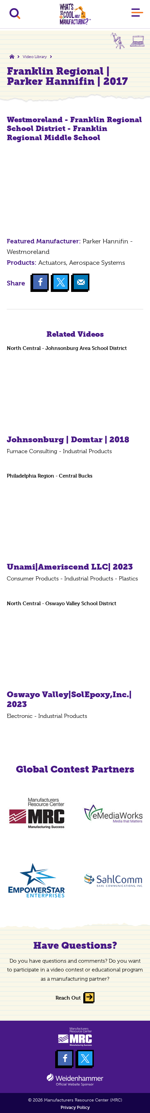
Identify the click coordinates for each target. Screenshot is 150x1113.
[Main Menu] (137, 13)
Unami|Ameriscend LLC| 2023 (70, 567)
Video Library (35, 56)
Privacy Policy (75, 1107)
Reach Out (68, 998)
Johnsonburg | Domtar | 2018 (68, 439)
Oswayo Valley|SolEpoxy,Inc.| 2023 (69, 699)
